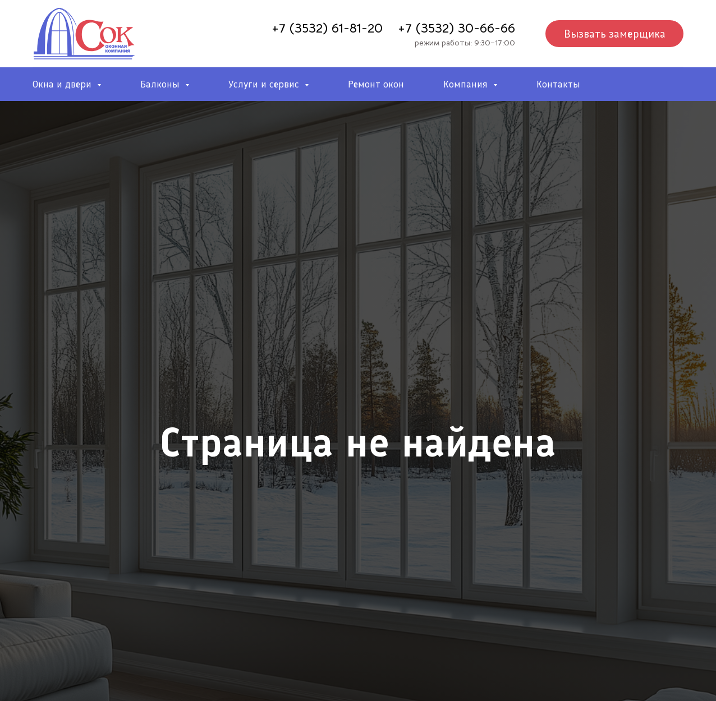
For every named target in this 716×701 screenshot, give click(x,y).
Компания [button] (466, 84)
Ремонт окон (376, 84)
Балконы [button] (161, 84)
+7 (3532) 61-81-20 (327, 28)
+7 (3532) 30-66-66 (456, 28)
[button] (614, 33)
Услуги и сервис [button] (265, 84)
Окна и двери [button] (63, 84)
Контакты (558, 84)
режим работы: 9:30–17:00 (465, 43)
